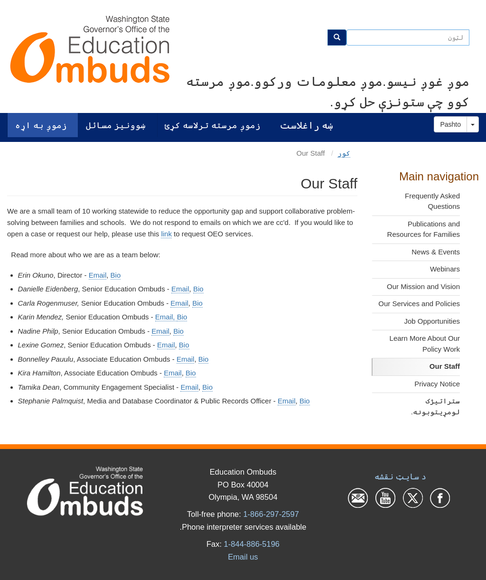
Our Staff (445, 366)
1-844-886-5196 (252, 544)
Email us (243, 556)
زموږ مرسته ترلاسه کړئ (213, 125)
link (166, 234)
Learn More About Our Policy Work (425, 343)
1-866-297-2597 (271, 514)
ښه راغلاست (306, 125)
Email (98, 275)
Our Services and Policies (419, 303)
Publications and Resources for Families (423, 229)
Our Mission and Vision (423, 286)
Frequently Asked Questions (432, 201)
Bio (116, 275)
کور (343, 153)
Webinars (445, 269)
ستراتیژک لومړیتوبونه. (435, 406)
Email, (166, 317)
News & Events (435, 252)
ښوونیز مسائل (116, 125)
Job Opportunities (432, 321)
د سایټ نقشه (400, 476)
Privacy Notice (437, 384)
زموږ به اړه (41, 125)
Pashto (450, 124)
